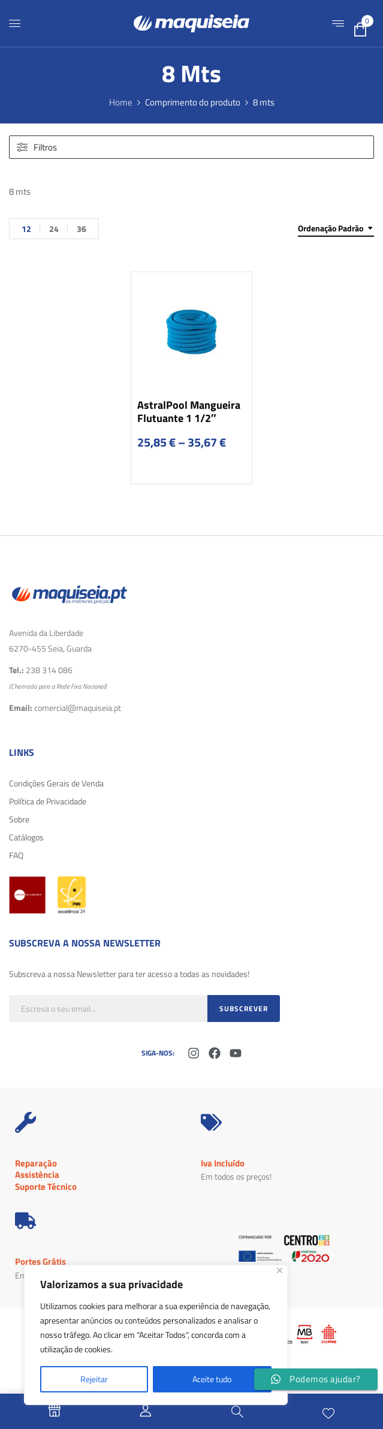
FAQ (16, 855)
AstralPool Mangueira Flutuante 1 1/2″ (188, 411)
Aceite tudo (211, 1379)
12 (26, 228)
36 (81, 228)
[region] (156, 1335)
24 (54, 228)
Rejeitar (94, 1379)
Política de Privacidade (47, 801)
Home (120, 102)
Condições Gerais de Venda (56, 783)
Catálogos (26, 837)
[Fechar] (279, 1270)
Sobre (19, 819)
